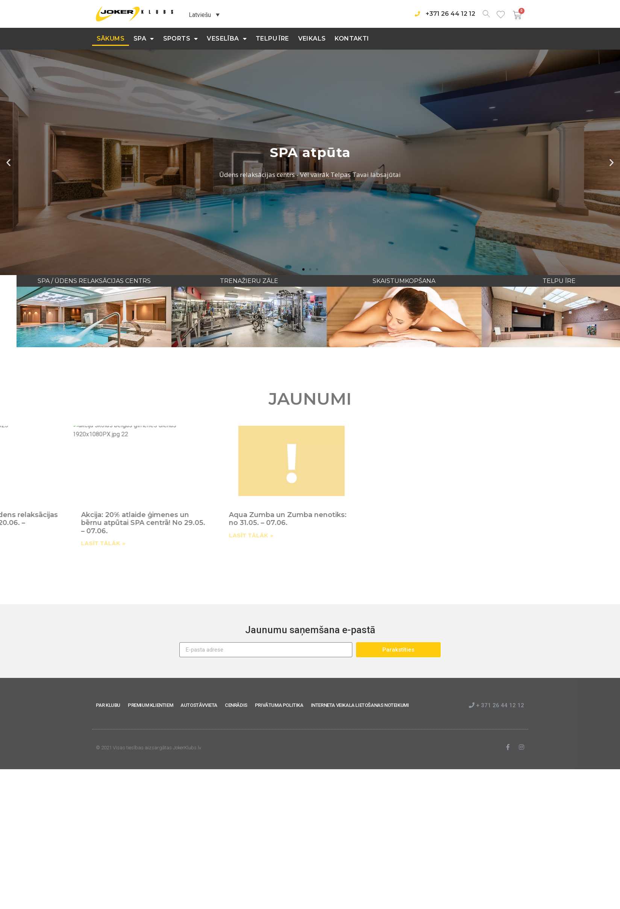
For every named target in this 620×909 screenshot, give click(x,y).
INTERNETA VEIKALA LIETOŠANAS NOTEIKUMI (360, 705)
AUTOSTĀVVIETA (198, 705)
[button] (303, 269)
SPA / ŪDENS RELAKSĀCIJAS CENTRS (185, 280)
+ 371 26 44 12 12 (496, 705)
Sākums (110, 38)
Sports (180, 38)
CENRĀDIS (236, 705)
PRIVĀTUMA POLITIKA (279, 705)
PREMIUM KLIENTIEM (150, 705)
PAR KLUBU (108, 705)
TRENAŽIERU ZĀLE (340, 280)
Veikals (312, 38)
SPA (143, 38)
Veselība (227, 38)
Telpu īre (272, 38)
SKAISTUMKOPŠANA (495, 280)
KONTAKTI (352, 38)
